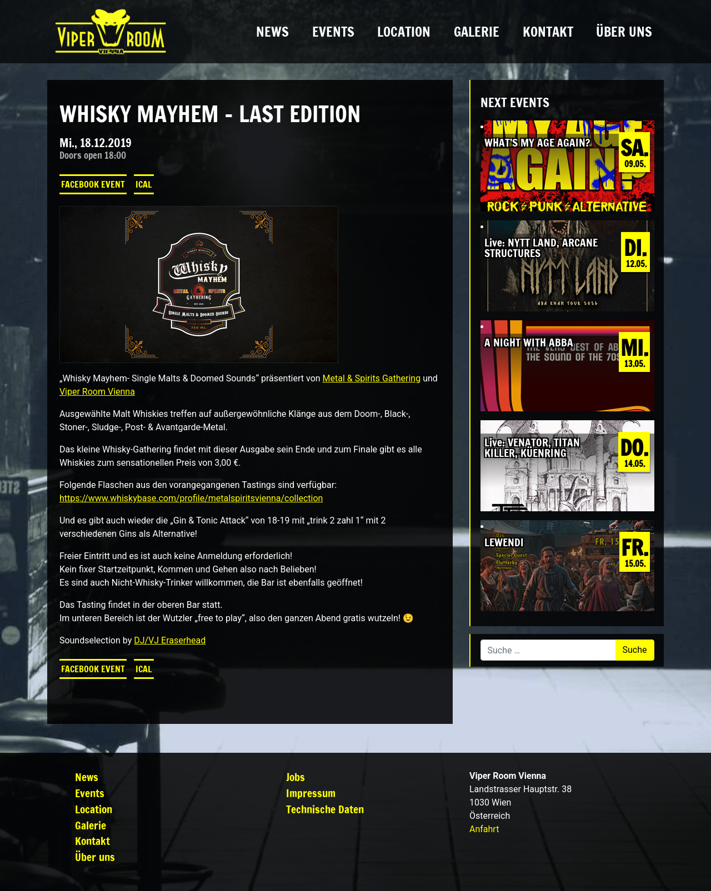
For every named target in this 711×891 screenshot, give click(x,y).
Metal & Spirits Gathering (372, 378)
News (272, 31)
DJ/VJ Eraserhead (170, 640)
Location (403, 31)
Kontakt (548, 31)
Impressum (311, 793)
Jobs (295, 776)
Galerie (476, 31)
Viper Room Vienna (97, 391)
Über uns (624, 31)
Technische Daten (325, 809)
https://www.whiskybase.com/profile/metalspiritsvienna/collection (191, 498)
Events (333, 31)
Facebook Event (93, 184)
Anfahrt (484, 829)
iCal (144, 184)
